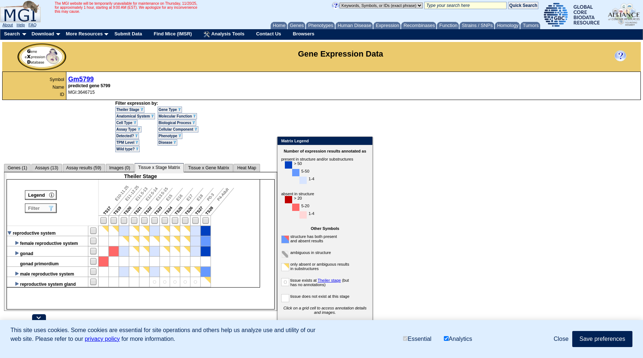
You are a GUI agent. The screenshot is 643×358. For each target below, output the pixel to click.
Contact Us (268, 33)
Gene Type (170, 110)
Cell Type (126, 123)
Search (12, 33)
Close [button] (561, 339)
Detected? (127, 136)
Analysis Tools (224, 34)
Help (20, 25)
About (8, 25)
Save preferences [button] (602, 339)
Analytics (458, 339)
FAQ (32, 25)
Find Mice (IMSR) (173, 33)
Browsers (303, 33)
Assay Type (128, 129)
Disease (168, 142)
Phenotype (170, 136)
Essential (417, 339)
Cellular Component (178, 129)
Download (42, 33)
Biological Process (177, 123)
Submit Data (128, 33)
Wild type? (127, 149)
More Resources (84, 33)
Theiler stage (329, 280)
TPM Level (127, 142)
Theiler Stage (129, 110)
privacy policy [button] (102, 339)
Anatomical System (135, 116)
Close (365, 141)
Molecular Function (177, 116)
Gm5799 (81, 79)
